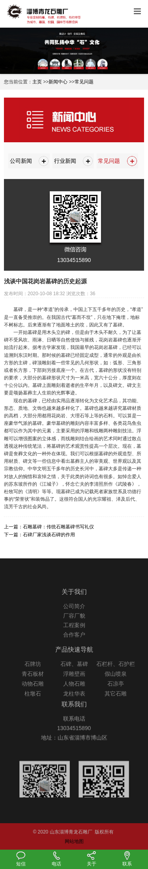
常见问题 (84, 82)
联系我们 (74, 712)
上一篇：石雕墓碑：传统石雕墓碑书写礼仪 (49, 527)
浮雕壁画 (74, 684)
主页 (37, 82)
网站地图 (74, 848)
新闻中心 (58, 82)
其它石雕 (116, 704)
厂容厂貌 (74, 626)
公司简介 (74, 616)
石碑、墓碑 (74, 674)
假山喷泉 (116, 684)
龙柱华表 (74, 704)
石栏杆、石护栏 (115, 674)
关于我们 (74, 602)
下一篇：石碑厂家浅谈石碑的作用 (39, 534)
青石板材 (33, 684)
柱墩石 (32, 704)
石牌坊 (32, 674)
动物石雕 (33, 694)
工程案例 (74, 635)
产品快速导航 (74, 660)
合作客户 (74, 645)
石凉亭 (115, 694)
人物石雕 (74, 694)
